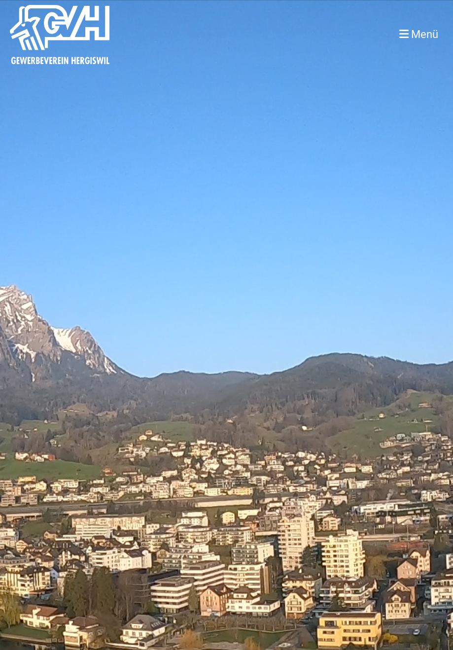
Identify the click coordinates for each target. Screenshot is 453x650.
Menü (418, 34)
